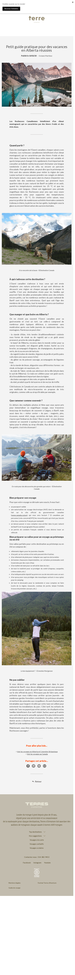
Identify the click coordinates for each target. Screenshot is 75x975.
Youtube (47, 863)
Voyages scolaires (37, 848)
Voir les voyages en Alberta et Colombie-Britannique (37, 751)
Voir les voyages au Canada (37, 754)
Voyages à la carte (37, 840)
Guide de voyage (14, 888)
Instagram (37, 863)
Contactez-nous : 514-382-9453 (36, 857)
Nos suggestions (35, 836)
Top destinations (35, 832)
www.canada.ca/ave (19, 515)
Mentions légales (15, 883)
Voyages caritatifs (37, 844)
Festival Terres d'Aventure (47, 883)
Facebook (27, 863)
